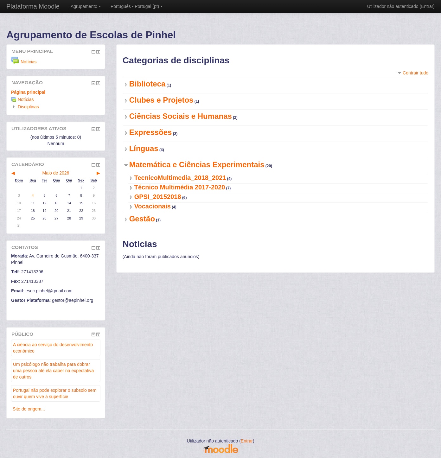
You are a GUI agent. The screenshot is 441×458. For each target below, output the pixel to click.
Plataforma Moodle (33, 6)
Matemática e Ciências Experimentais (197, 164)
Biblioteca (147, 84)
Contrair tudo (415, 72)
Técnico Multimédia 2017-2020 (179, 187)
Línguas (143, 148)
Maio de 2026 (55, 172)
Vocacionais (152, 206)
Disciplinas (28, 106)
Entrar (427, 6)
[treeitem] (55, 92)
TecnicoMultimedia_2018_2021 (180, 177)
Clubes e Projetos (161, 100)
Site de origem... (29, 408)
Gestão (142, 218)
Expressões (150, 132)
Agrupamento (86, 6)
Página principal (28, 92)
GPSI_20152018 (157, 196)
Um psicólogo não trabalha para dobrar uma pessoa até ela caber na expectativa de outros (53, 370)
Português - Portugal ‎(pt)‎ (137, 6)
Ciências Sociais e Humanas (180, 116)
